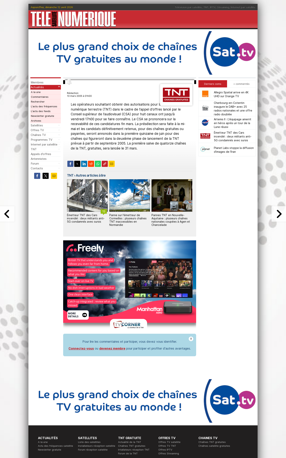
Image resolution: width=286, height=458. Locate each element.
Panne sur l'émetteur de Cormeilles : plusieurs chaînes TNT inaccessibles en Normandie (128, 219)
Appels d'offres (41, 154)
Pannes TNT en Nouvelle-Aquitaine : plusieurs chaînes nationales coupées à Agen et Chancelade (170, 219)
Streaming (223, 7)
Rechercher (38, 101)
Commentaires (39, 96)
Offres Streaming (168, 453)
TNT (206, 7)
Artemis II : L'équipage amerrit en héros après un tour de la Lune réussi (232, 123)
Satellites (37, 125)
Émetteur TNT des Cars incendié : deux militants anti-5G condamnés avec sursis (86, 218)
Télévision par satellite (188, 7)
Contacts (37, 168)
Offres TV (37, 130)
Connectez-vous (81, 348)
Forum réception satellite (93, 449)
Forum (35, 163)
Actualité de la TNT (129, 441)
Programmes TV (41, 139)
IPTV (212, 7)
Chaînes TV (38, 135)
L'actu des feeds (41, 111)
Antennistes (39, 159)
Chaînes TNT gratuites (131, 445)
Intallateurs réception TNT (134, 449)
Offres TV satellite (169, 441)
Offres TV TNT (167, 445)
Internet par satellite (243, 7)
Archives (36, 120)
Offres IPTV (165, 449)
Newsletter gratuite (42, 115)
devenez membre (112, 348)
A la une (36, 92)
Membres (37, 82)
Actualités (37, 87)
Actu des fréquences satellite (55, 445)
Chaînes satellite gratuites (214, 445)
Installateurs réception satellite (96, 445)
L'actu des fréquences (44, 106)
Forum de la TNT (128, 453)
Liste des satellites (89, 441)
